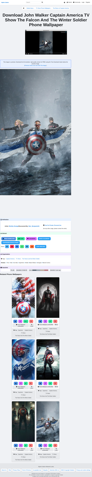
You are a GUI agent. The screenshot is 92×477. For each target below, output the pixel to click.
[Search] (42, 2)
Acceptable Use (37, 470)
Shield (26, 262)
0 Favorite (31, 238)
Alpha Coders (5, 2)
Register (88, 2)
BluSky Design (13, 226)
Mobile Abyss (30, 8)
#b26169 (46, 270)
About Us (4, 470)
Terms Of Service (26, 470)
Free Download (8, 238)
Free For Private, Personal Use (53, 225)
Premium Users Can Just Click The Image (35, 65)
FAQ (9, 470)
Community (76, 2)
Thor (7, 262)
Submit (69, 2)
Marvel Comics (46, 262)
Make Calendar (44, 238)
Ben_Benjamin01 (34, 226)
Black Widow (32, 262)
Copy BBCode (40, 246)
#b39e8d (42, 270)
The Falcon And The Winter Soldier (23, 335)
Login (83, 2)
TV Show (18, 258)
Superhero (21, 262)
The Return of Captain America (61, 8)
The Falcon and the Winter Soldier (31, 258)
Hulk (11, 262)
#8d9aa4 (38, 270)
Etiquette (45, 470)
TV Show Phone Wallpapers (43, 8)
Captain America (10, 258)
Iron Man (15, 262)
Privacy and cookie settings (83, 470)
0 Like (20, 238)
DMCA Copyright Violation (67, 470)
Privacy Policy (16, 470)
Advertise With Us (54, 470)
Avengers (39, 262)
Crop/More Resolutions (10, 242)
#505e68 (34, 270)
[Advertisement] (35, 206)
